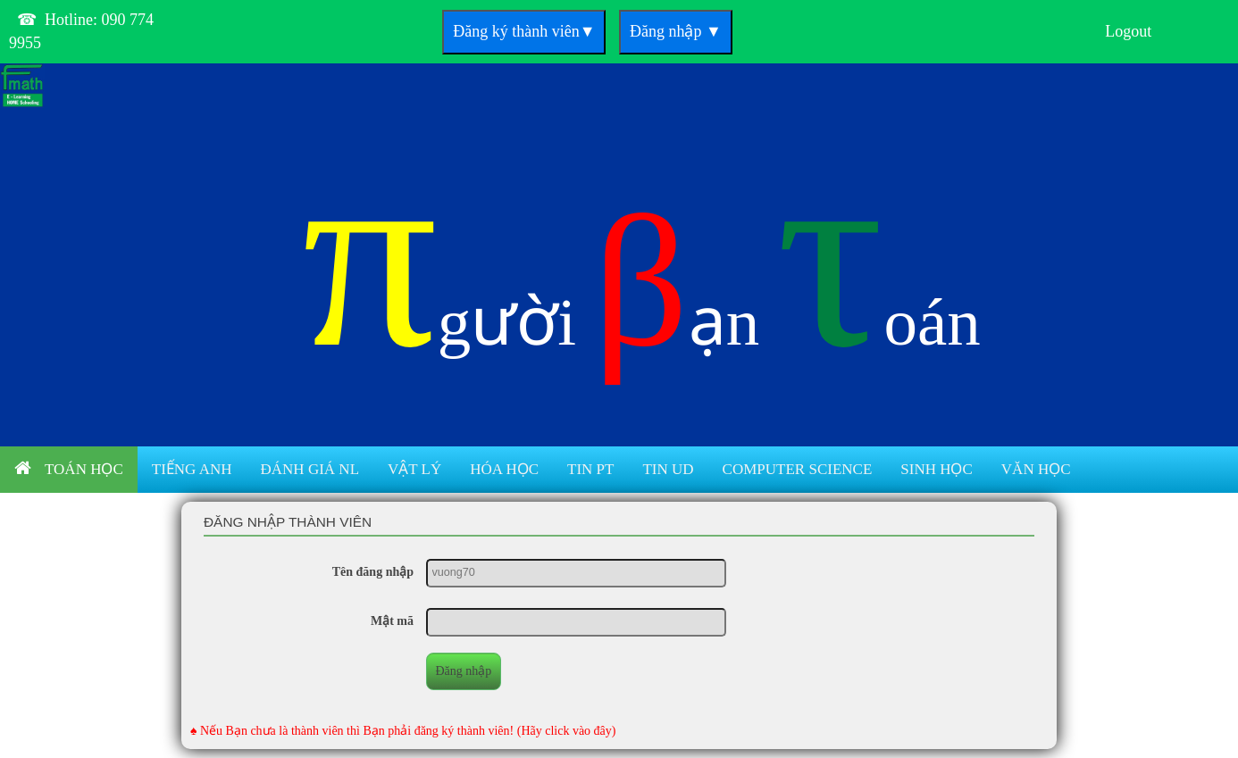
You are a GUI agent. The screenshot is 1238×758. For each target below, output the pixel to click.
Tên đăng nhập (373, 572)
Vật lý (414, 469)
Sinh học (936, 469)
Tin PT (590, 469)
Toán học (68, 468)
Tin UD (667, 469)
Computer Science (798, 469)
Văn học (1036, 469)
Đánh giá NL (310, 469)
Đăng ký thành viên (524, 31)
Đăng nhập (676, 31)
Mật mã (392, 621)
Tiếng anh (192, 469)
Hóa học (504, 469)
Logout (1128, 31)
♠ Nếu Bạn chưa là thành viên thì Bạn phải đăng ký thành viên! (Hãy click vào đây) (403, 730)
